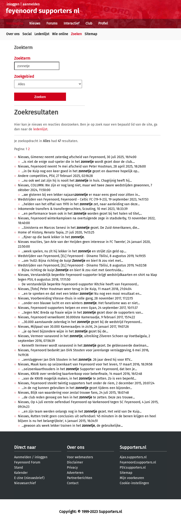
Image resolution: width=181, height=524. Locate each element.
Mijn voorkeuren (132, 478)
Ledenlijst (41, 34)
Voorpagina (14, 23)
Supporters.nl (133, 447)
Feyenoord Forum (27, 462)
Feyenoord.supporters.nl (138, 462)
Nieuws (34, 23)
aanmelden (31, 4)
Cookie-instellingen (134, 483)
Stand (18, 468)
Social (27, 34)
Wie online (60, 34)
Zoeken (76, 34)
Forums (52, 23)
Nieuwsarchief (25, 483)
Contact (72, 483)
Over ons (13, 34)
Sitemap (91, 34)
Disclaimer (75, 462)
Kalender (21, 473)
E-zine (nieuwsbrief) (29, 478)
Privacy (72, 468)
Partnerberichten (79, 478)
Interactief (71, 23)
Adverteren (75, 473)
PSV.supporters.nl (133, 468)
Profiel (103, 23)
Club (89, 23)
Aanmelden (22, 457)
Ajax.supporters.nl (133, 457)
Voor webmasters (80, 457)
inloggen (13, 4)
